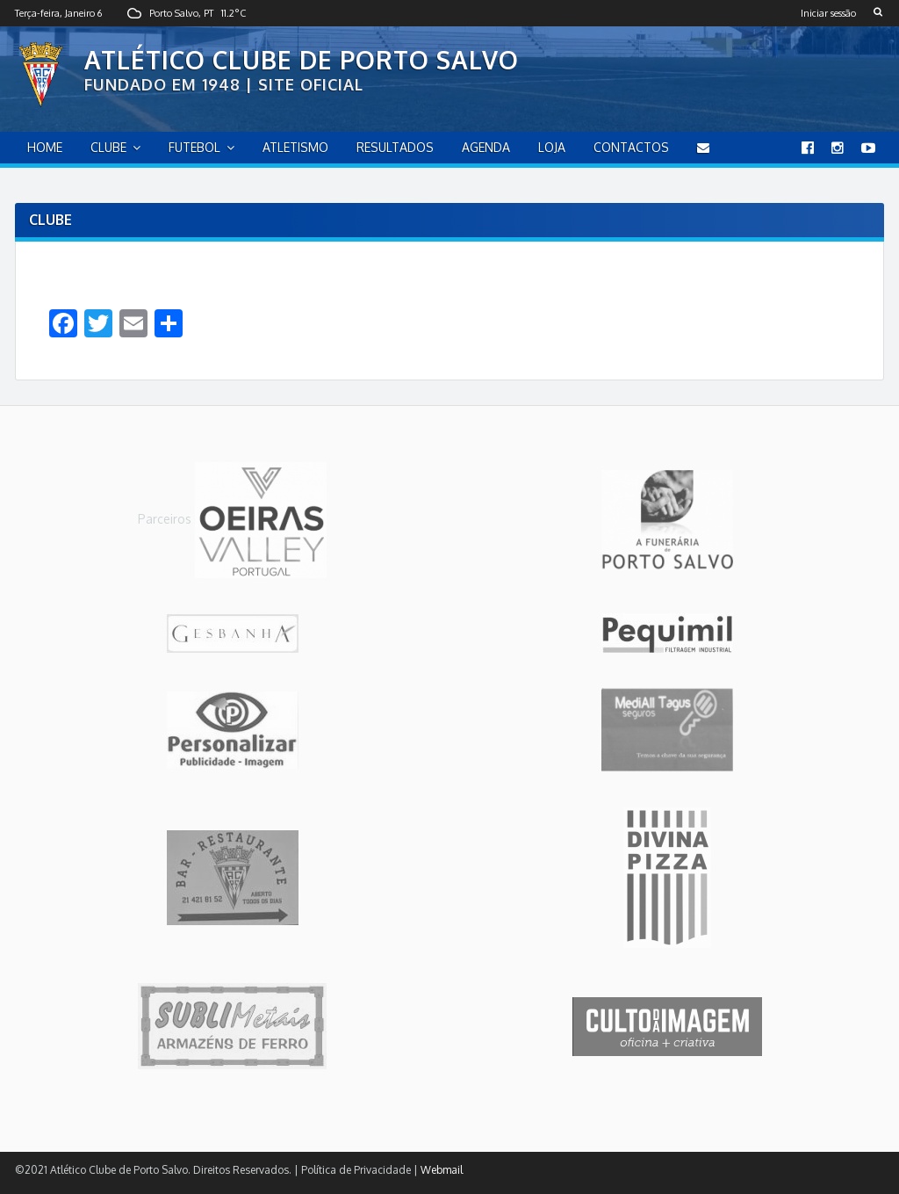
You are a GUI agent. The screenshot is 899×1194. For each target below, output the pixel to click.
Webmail (442, 1169)
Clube (108, 147)
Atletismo (295, 147)
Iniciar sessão (828, 13)
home (44, 147)
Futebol (194, 147)
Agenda (486, 147)
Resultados (395, 147)
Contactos (631, 147)
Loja (551, 147)
